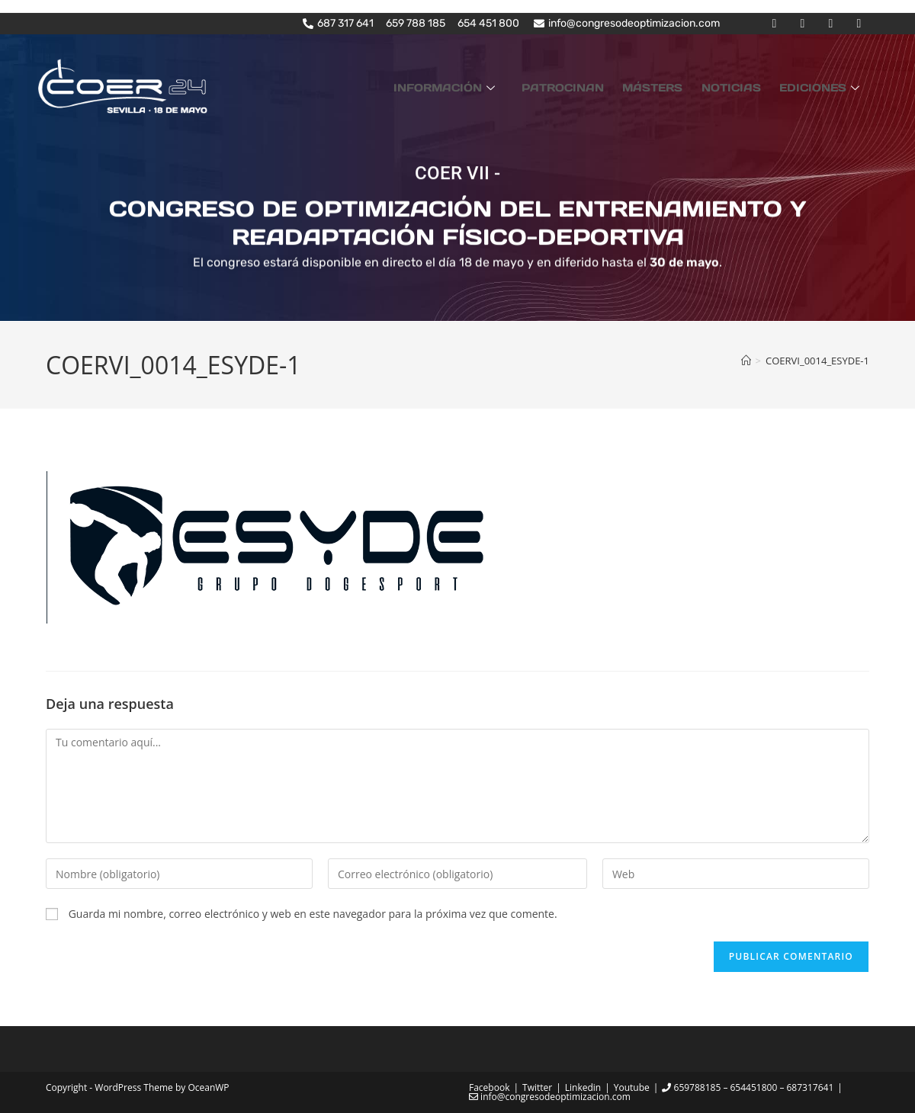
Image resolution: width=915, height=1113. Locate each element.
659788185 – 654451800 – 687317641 (747, 1087)
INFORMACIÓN (481, 86)
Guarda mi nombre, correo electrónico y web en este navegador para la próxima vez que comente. (313, 913)
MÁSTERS (672, 86)
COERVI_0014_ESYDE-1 (817, 360)
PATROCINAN (590, 86)
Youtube (632, 1087)
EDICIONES (825, 86)
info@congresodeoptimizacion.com (550, 1096)
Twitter (537, 1087)
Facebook (489, 1087)
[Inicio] (746, 360)
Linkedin (583, 1087)
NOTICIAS (742, 86)
